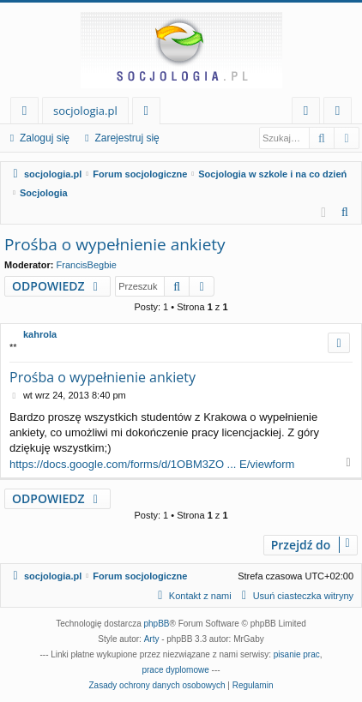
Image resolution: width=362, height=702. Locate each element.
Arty (152, 639)
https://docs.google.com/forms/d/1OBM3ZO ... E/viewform (151, 464)
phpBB (157, 623)
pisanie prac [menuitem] (297, 654)
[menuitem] (345, 212)
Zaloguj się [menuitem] (309, 113)
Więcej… (28, 113)
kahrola (40, 334)
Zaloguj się (44, 138)
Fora (150, 113)
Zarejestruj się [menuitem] (342, 113)
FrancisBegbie (87, 265)
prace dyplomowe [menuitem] (175, 670)
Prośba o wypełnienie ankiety (115, 244)
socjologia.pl (85, 110)
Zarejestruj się (126, 138)
